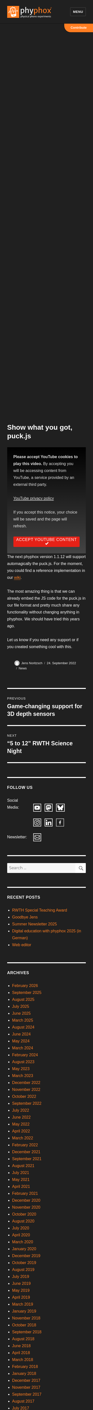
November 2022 (26, 1089)
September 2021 (26, 1159)
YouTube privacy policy (33, 498)
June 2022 (21, 1117)
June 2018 (21, 1346)
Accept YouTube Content (46, 542)
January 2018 (24, 1373)
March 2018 (22, 1360)
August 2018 (23, 1339)
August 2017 (23, 1401)
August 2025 (23, 999)
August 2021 (23, 1166)
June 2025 (21, 1013)
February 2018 (25, 1366)
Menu (78, 12)
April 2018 (21, 1353)
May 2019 (21, 1290)
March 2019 (22, 1304)
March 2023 (22, 1076)
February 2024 (25, 1055)
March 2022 (22, 1138)
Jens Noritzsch (31, 663)
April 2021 (21, 1186)
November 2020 (26, 1207)
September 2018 (26, 1332)
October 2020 (24, 1214)
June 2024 (21, 1034)
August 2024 (23, 1027)
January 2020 (24, 1249)
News (23, 668)
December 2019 (26, 1256)
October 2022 (24, 1096)
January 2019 (24, 1311)
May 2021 (21, 1179)
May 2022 (21, 1124)
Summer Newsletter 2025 (34, 924)
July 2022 (20, 1110)
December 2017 (26, 1380)
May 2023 (21, 1069)
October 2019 (24, 1263)
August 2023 (23, 1062)
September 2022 (26, 1103)
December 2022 (26, 1083)
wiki (17, 577)
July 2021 (20, 1173)
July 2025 (20, 1006)
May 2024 (21, 1041)
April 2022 (21, 1131)
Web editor (21, 945)
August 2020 (23, 1221)
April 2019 (21, 1297)
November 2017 (26, 1387)
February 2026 (25, 986)
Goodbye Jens (25, 917)
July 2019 (20, 1276)
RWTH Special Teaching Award (39, 910)
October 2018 (24, 1325)
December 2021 (26, 1152)
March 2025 (22, 1020)
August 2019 (23, 1270)
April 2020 (21, 1235)
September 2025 (26, 992)
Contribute (79, 27)
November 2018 (26, 1318)
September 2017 (26, 1394)
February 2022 (25, 1145)
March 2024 (22, 1048)
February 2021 (25, 1193)
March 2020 (22, 1242)
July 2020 (20, 1228)
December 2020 (26, 1200)
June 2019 (21, 1283)
